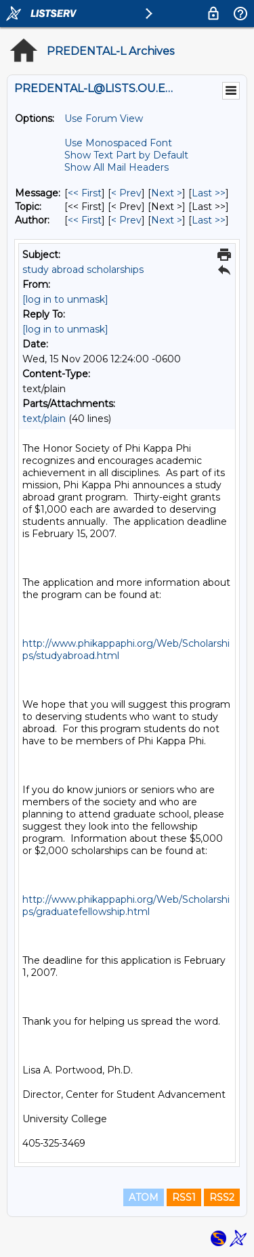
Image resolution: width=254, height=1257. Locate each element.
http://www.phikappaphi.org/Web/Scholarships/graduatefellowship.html (126, 905)
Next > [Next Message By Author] (166, 220)
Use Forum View (103, 118)
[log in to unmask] (65, 299)
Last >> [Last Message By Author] (209, 220)
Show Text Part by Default (126, 155)
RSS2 (221, 1197)
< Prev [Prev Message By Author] (126, 220)
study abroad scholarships (83, 269)
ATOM (143, 1197)
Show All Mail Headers (116, 167)
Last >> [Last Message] (209, 193)
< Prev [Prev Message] (126, 193)
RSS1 (184, 1197)
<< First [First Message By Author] (85, 220)
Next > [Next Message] (166, 193)
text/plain (44, 418)
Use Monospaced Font (118, 143)
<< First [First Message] (85, 193)
